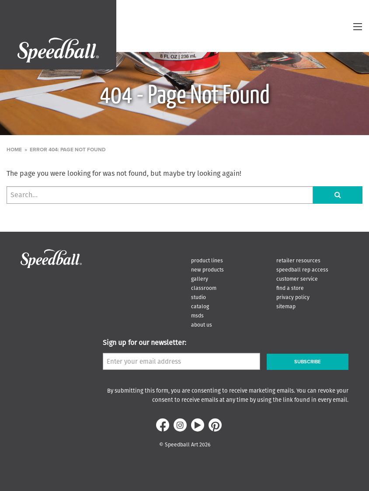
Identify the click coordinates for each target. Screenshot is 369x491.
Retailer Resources (298, 260)
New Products (207, 269)
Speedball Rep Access (302, 269)
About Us (201, 324)
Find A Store (290, 288)
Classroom (203, 288)
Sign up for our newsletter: (144, 343)
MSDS (197, 315)
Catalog (200, 306)
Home (14, 149)
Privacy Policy (293, 297)
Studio (198, 297)
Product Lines (207, 260)
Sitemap (286, 306)
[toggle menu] (357, 26)
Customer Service (297, 278)
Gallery (199, 278)
